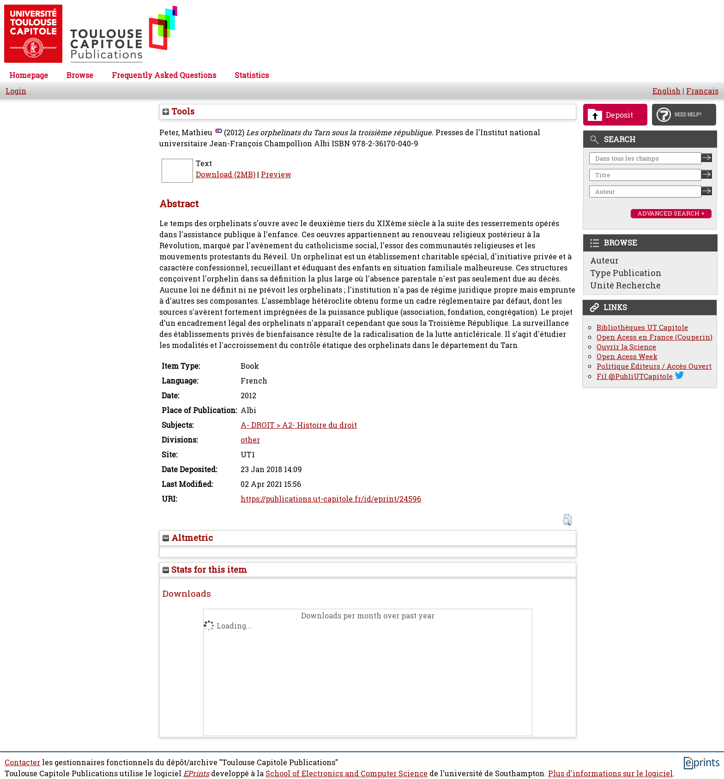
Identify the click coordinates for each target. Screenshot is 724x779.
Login (16, 91)
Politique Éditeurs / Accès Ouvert (654, 366)
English (666, 91)
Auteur (604, 260)
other (250, 440)
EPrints (196, 773)
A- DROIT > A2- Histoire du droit (299, 425)
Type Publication (626, 272)
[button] (567, 520)
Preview (276, 174)
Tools (178, 111)
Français (702, 91)
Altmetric (188, 537)
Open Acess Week (627, 356)
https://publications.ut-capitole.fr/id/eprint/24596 (331, 499)
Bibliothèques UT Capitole (642, 327)
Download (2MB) (225, 174)
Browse (79, 75)
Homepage (28, 75)
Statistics (252, 75)
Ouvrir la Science (626, 347)
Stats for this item (205, 569)
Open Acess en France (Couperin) (654, 337)
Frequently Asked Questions (164, 75)
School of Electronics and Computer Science (346, 773)
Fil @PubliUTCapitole (635, 376)
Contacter (22, 762)
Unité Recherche (625, 285)
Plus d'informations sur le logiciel (610, 773)
